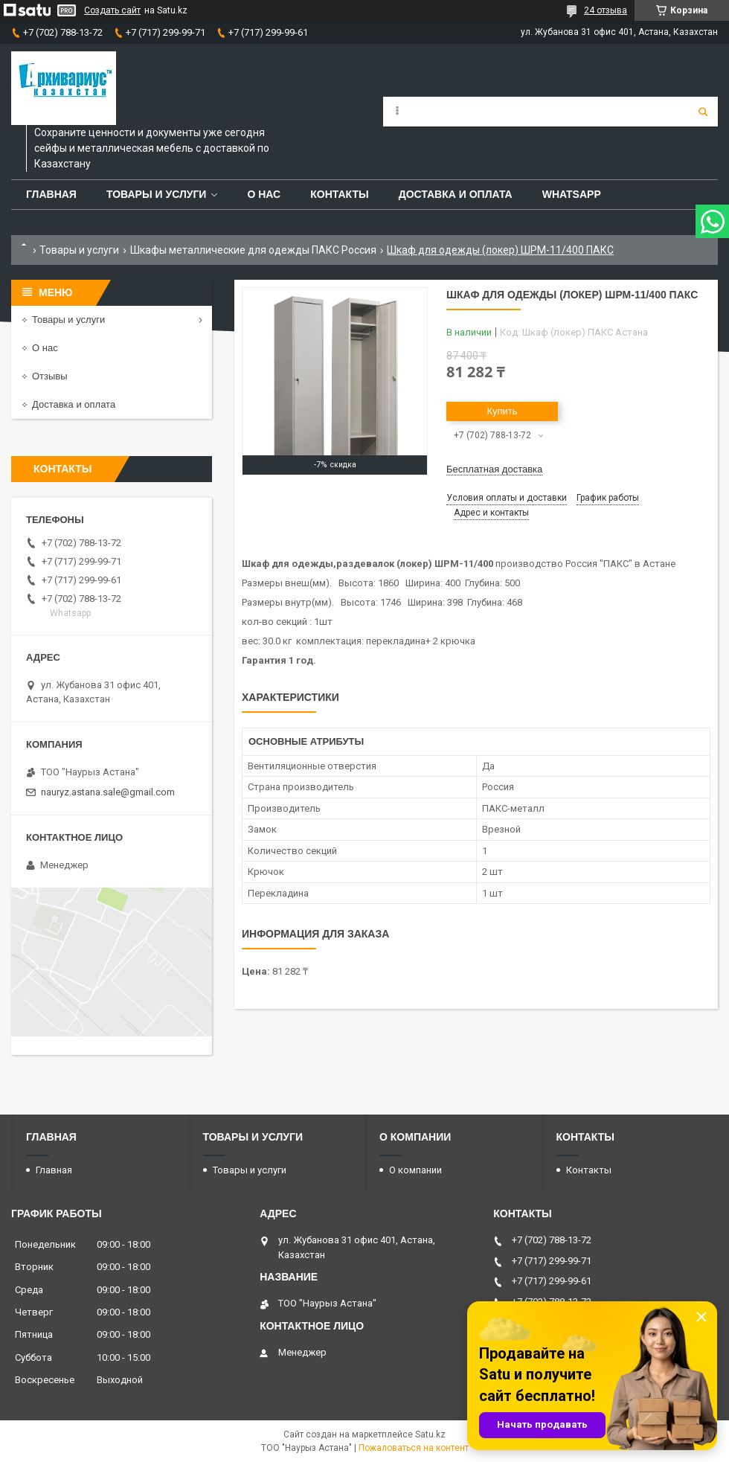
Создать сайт (112, 10)
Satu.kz (430, 1434)
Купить (501, 411)
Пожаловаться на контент (414, 1448)
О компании (415, 1170)
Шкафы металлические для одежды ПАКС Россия (253, 250)
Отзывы (50, 376)
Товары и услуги (156, 194)
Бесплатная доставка (494, 469)
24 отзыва (605, 10)
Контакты (339, 194)
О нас (263, 194)
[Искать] (703, 111)
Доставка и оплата (456, 194)
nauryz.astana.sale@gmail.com (108, 792)
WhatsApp (571, 194)
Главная (51, 194)
